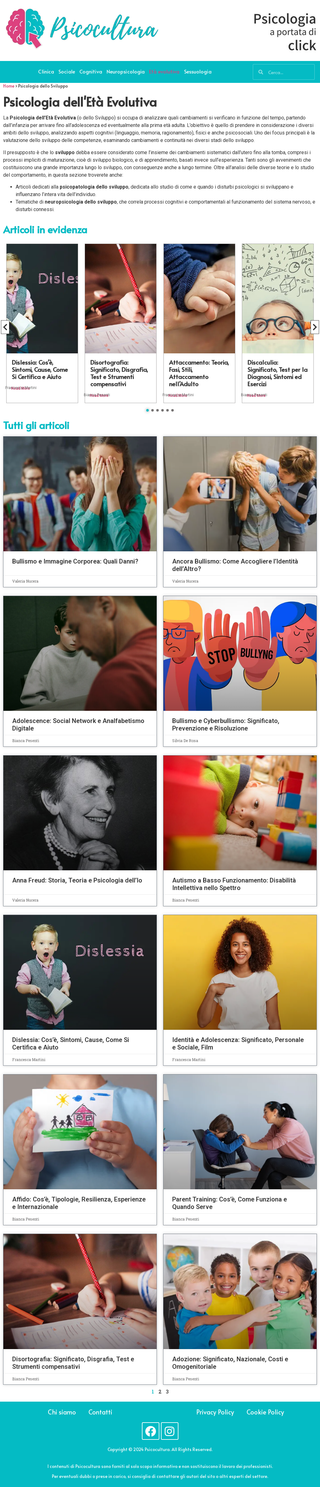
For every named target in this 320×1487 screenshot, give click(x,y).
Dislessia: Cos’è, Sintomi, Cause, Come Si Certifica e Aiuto (40, 369)
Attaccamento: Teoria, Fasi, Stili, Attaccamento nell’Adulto (199, 373)
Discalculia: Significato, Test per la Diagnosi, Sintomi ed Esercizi (278, 373)
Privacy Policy (214, 1411)
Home (8, 86)
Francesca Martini (21, 388)
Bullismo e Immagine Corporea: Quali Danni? (75, 561)
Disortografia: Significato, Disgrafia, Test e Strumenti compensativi (119, 373)
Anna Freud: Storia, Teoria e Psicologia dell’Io (77, 880)
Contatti (100, 1411)
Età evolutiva (164, 71)
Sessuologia (198, 71)
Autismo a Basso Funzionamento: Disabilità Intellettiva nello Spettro (234, 884)
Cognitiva (90, 71)
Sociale (66, 71)
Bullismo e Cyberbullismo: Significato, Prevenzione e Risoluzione (225, 724)
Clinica (46, 71)
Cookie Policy (266, 1411)
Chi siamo (61, 1411)
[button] (147, 410)
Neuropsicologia (126, 71)
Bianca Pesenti (97, 395)
